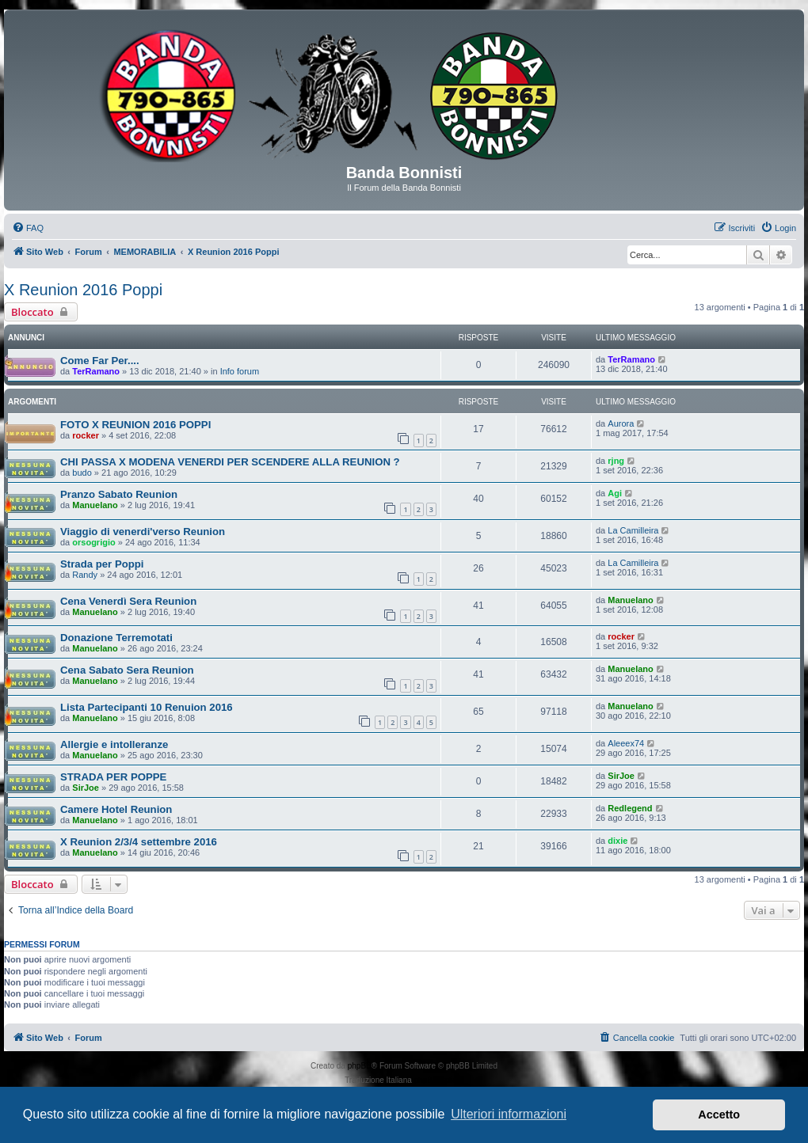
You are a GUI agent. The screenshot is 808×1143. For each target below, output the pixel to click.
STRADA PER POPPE (113, 777)
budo (81, 472)
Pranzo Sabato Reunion (118, 494)
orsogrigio (93, 542)
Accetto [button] (719, 1114)
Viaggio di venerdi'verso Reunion (142, 531)
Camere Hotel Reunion (116, 809)
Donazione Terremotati (116, 638)
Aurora (621, 423)
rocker (85, 435)
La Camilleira (633, 530)
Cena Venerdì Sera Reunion (128, 601)
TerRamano (96, 371)
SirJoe (85, 787)
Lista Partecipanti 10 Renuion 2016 (146, 707)
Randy (84, 574)
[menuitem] (28, 227)
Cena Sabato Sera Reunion (127, 670)
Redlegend (630, 808)
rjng (616, 460)
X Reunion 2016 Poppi (83, 289)
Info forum (240, 371)
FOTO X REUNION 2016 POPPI (135, 425)
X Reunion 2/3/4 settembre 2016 (138, 842)
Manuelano (94, 505)
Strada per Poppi (102, 564)
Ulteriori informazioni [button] (508, 1114)
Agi (615, 493)
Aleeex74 (626, 743)
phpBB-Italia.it (438, 1080)
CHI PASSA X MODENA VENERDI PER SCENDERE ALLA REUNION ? (230, 462)
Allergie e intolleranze (114, 744)
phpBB (360, 1065)
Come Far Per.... (99, 360)
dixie (617, 840)
